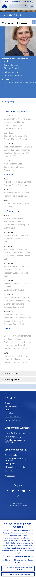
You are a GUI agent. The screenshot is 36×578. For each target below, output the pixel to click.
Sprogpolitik (9, 470)
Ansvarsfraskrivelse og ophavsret (18, 433)
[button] (32, 2)
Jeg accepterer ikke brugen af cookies (19, 574)
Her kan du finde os (13, 420)
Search (25, 6)
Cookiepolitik (10, 464)
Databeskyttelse (11, 455)
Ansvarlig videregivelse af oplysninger (15, 441)
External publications (12, 379)
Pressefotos (9, 413)
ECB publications (10, 373)
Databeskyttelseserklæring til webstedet (16, 459)
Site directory (10, 476)
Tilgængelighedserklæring (15, 467)
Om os (7, 403)
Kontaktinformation (13, 416)
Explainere (9, 410)
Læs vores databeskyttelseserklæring (19, 556)
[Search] (17, 6)
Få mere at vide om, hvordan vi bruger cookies (19, 561)
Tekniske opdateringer (14, 436)
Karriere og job (11, 406)
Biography (7, 101)
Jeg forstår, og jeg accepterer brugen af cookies (19, 568)
